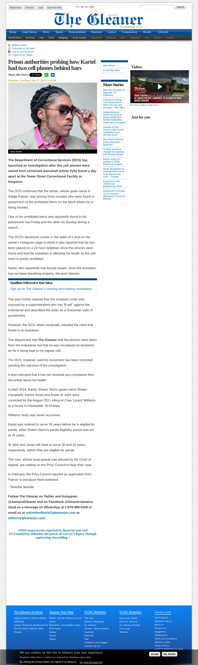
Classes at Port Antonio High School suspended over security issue (113, 131)
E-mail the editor (111, 70)
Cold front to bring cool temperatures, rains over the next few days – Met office (114, 104)
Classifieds (96, 37)
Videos (52, 639)
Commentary (129, 32)
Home (12, 32)
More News (109, 65)
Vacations (135, 37)
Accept (155, 654)
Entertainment (77, 32)
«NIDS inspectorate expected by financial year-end (53, 530)
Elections (111, 37)
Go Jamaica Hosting (129, 625)
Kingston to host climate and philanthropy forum (112, 184)
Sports (59, 32)
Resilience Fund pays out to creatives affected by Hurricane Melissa (114, 195)
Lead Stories (29, 32)
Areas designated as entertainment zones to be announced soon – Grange (113, 173)
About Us (159, 624)
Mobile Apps (15, 7)
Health (147, 32)
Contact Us (160, 628)
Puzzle (52, 635)
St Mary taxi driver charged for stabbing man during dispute (113, 152)
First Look (124, 628)
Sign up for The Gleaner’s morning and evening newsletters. (51, 289)
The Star (88, 618)
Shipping (63, 37)
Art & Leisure (79, 37)
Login (40, 7)
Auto (41, 37)
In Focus (30, 37)
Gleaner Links (163, 612)
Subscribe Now (54, 7)
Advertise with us (163, 621)
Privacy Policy (162, 645)
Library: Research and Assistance (31, 625)
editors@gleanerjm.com (26, 518)
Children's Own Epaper (96, 642)
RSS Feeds (55, 628)
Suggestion (160, 631)
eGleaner (29, 7)
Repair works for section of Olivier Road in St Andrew (112, 162)
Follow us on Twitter (22, 55)
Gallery (52, 632)
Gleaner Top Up (92, 646)
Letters (112, 32)
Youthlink (89, 632)
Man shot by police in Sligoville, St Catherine (114, 92)
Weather (123, 632)
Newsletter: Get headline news (64, 625)
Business (96, 32)
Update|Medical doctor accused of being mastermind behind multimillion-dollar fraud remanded (114, 117)
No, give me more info (91, 662)
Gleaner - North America (96, 628)
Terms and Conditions (166, 638)
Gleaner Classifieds (94, 621)
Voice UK (89, 635)
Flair (123, 37)
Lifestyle (163, 32)
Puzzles (170, 37)
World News (15, 37)
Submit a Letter (162, 642)
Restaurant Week (128, 618)
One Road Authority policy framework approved (113, 142)
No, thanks (169, 654)
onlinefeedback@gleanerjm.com (50, 513)
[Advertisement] (52, 568)
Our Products (161, 618)
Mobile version (19, 45)
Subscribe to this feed (23, 48)
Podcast (157, 37)
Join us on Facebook (22, 51)
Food (51, 37)
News (46, 32)
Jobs (146, 37)
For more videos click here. (144, 105)
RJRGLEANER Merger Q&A (169, 649)
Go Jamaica (90, 625)
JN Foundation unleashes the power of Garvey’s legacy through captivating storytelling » (52, 535)
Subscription (161, 635)
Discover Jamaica (128, 621)
